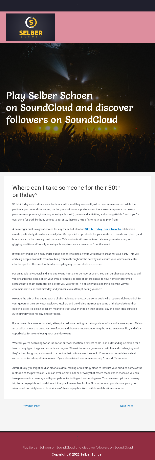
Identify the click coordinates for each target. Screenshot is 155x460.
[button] (77, 5)
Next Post (128, 405)
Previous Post (29, 405)
